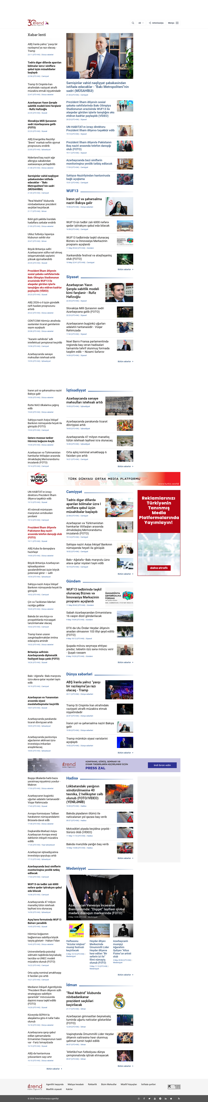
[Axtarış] (133, 23)
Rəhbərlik (92, 1084)
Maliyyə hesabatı (76, 1084)
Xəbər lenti (37, 35)
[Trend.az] (38, 23)
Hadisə (72, 778)
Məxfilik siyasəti (54, 1089)
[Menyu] (173, 23)
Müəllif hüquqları (129, 1084)
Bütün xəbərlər (124, 269)
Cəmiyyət (74, 492)
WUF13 (72, 191)
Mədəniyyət (76, 868)
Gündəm (73, 581)
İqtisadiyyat (76, 390)
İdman (71, 985)
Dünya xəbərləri (79, 674)
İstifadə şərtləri (148, 1084)
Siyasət (72, 277)
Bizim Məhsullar (109, 1084)
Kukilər (69, 1089)
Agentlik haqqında (54, 1084)
